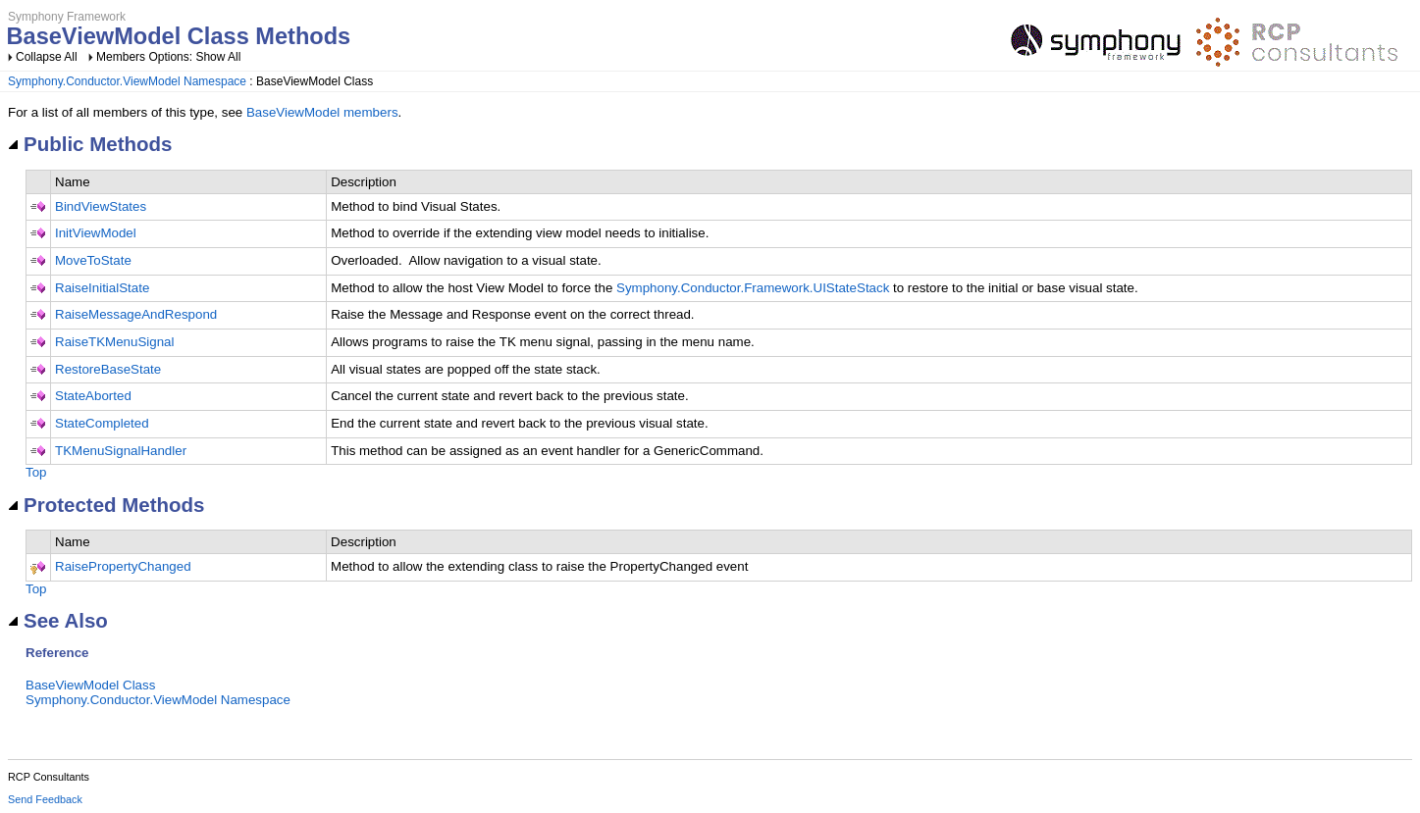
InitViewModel (95, 233)
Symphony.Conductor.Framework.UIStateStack (752, 287)
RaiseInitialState (102, 287)
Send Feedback (45, 799)
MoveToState (93, 260)
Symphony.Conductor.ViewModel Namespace (127, 81)
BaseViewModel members (322, 112)
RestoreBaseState (108, 369)
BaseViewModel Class (90, 685)
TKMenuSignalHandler (120, 450)
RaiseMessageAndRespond (136, 314)
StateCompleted (102, 423)
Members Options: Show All (168, 57)
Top (36, 472)
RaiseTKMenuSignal (115, 341)
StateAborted (93, 395)
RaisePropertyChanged (123, 566)
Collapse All (47, 57)
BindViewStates (100, 206)
